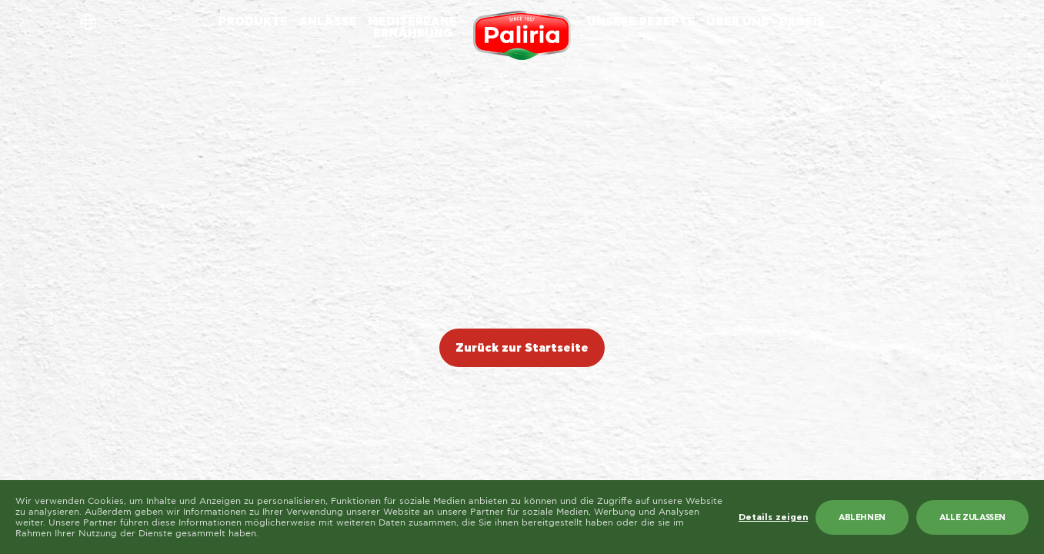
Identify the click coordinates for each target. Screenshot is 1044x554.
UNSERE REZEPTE (641, 22)
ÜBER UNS (737, 22)
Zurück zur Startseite (522, 348)
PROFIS (802, 22)
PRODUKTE (253, 22)
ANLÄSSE (328, 22)
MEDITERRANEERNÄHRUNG (412, 27)
